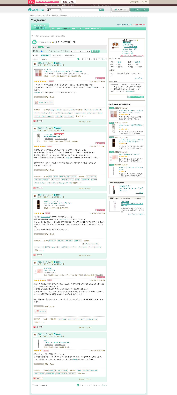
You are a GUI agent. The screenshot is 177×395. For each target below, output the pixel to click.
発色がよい (77, 240)
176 (61, 65)
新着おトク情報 (68, 2)
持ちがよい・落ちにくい (56, 110)
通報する (38, 121)
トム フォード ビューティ (52, 201)
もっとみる (138, 78)
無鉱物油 (94, 179)
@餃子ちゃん (57, 42)
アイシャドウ (45, 217)
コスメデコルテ (48, 134)
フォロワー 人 (128, 53)
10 (99, 59)
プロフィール (56, 29)
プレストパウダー (61, 73)
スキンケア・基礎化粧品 (42, 179)
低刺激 (51, 370)
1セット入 (40, 311)
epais (45, 340)
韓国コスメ (72, 373)
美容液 (75, 359)
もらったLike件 (130, 47)
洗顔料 (77, 179)
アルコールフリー (40, 183)
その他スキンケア (60, 345)
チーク (37, 113)
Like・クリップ (97, 29)
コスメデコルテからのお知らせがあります (59, 134)
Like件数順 (68, 55)
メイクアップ (97, 110)
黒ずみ (68, 158)
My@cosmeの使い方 (124, 24)
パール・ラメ (70, 110)
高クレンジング (71, 176)
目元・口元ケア (39, 373)
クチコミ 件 (128, 45)
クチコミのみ (55, 51)
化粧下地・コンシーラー (52, 247)
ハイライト (38, 92)
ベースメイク (56, 113)
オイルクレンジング (61, 139)
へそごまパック (49, 270)
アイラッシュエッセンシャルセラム (57, 342)
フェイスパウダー (67, 113)
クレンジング (56, 179)
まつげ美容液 (49, 345)
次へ (103, 59)
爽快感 (56, 176)
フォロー (86, 29)
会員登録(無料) (134, 2)
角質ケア (62, 176)
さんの (132, 56)
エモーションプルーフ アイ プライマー (58, 203)
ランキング (37, 5)
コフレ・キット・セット (94, 113)
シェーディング (69, 116)
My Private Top (140, 24)
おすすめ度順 (56, 55)
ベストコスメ (105, 5)
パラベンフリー (52, 183)
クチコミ (66, 29)
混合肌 (137, 62)
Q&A (58, 5)
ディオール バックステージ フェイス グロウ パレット (63, 71)
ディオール (47, 69)
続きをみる (130, 91)
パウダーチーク (49, 73)
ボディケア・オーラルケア (76, 319)
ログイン (145, 2)
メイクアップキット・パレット (78, 73)
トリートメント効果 (61, 370)
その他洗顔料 (49, 139)
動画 (73, 29)
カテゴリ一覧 (95, 5)
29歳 (119, 62)
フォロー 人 (127, 51)
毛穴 (50, 176)
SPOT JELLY (48, 268)
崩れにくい (52, 240)
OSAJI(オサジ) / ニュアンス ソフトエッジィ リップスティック (130, 188)
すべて (45, 51)
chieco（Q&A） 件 (130, 49)
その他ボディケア (50, 272)
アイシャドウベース (58, 205)
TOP (31, 5)
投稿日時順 (45, 55)
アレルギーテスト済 (65, 183)
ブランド (46, 5)
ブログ (53, 5)
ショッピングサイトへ (100, 78)
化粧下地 (47, 205)
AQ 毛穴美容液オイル (52, 136)
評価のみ (66, 51)
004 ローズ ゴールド (44, 102)
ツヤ (93, 87)
